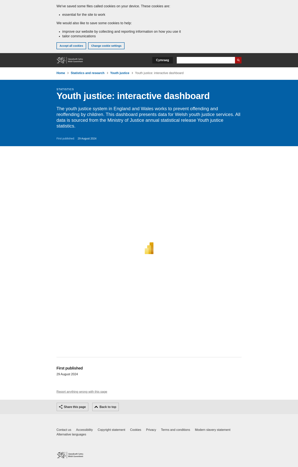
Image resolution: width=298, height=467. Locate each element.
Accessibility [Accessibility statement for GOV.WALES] (84, 429)
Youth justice (119, 73)
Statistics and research (87, 73)
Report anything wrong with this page (81, 391)
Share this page (75, 407)
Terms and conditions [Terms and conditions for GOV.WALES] (175, 429)
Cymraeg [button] (162, 60)
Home (60, 73)
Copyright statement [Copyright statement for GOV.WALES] (111, 429)
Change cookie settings (106, 45)
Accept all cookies (71, 45)
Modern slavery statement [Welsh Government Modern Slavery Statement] (212, 429)
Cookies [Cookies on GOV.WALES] (135, 429)
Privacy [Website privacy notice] (151, 429)
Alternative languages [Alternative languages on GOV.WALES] (71, 434)
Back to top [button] (107, 407)
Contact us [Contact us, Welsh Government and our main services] (63, 429)
